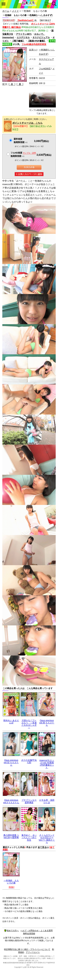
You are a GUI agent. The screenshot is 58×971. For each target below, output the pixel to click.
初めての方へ (11, 930)
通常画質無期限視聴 (20, 140)
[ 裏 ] (20, 84)
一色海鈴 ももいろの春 (11, 881)
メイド (15, 11)
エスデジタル (23, 37)
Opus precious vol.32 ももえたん (11, 762)
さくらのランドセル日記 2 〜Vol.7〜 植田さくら (47, 839)
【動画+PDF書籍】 (36, 41)
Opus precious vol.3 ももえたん (11, 801)
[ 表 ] (12, 84)
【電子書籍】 (18, 41)
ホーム (5, 11)
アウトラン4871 (24, 34)
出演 (33, 49)
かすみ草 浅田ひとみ (46, 801)
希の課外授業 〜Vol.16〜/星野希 (11, 836)
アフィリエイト (33, 952)
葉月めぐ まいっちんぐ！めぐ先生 (29, 837)
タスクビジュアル (41, 37)
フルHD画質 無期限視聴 (23, 154)
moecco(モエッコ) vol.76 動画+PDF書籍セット (46, 764)
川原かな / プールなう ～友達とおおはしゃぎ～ (29, 724)
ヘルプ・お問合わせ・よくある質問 (36, 930)
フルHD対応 (45, 68)
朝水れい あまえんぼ (11, 721)
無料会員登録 (29, 933)
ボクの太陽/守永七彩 (29, 761)
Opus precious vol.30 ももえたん (46, 722)
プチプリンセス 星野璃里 (29, 801)
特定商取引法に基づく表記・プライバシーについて (27, 949)
